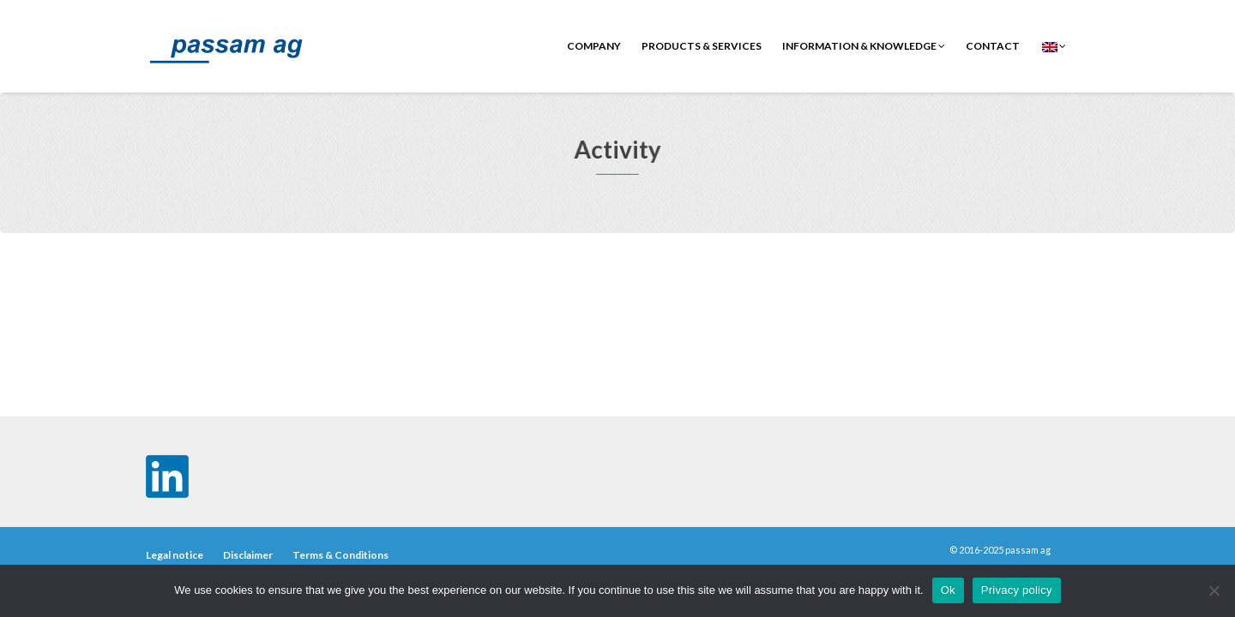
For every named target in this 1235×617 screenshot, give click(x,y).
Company (594, 45)
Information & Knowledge (863, 45)
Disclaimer (248, 554)
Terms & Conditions (340, 554)
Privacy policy (1016, 590)
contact (993, 45)
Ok (948, 590)
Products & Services (702, 45)
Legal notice (174, 554)
